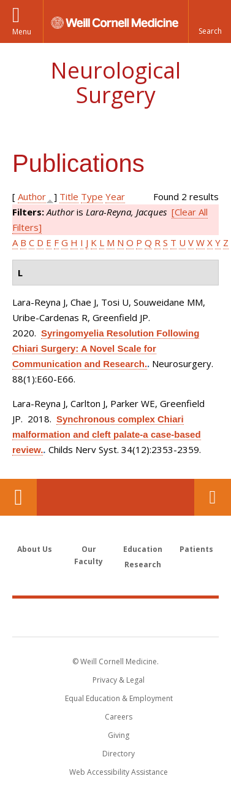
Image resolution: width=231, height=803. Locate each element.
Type (92, 196)
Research (142, 564)
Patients (196, 549)
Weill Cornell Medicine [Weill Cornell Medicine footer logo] (115, 617)
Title (68, 196)
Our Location (18, 497)
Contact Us (212, 497)
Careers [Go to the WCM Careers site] (118, 717)
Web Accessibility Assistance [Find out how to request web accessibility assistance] (118, 772)
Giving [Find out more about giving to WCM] (118, 735)
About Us (34, 549)
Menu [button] (21, 31)
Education (142, 549)
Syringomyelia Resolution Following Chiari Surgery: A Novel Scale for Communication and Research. (105, 348)
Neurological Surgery (115, 82)
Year (115, 196)
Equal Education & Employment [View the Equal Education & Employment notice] (119, 698)
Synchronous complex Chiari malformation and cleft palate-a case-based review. (106, 434)
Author (32, 196)
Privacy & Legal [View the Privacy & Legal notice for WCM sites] (119, 680)
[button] (209, 21)
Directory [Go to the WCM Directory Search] (118, 753)
